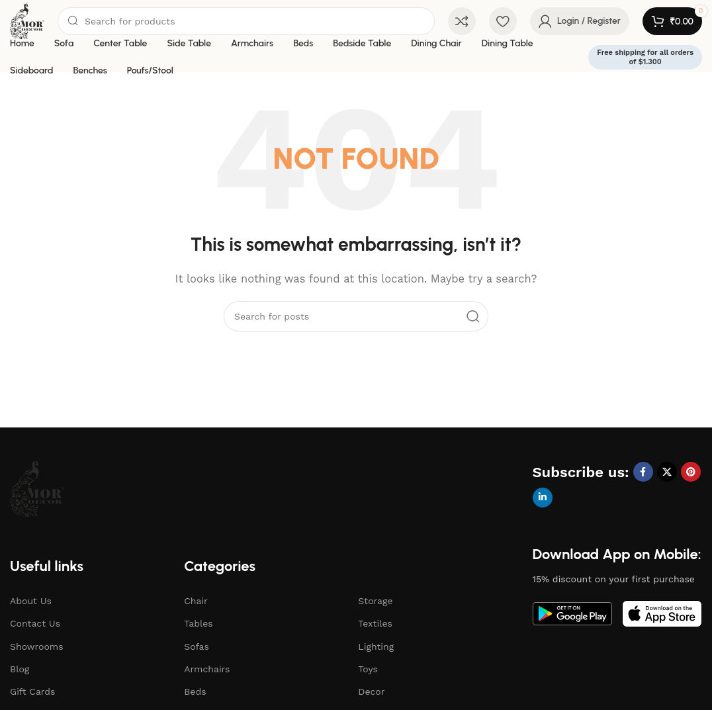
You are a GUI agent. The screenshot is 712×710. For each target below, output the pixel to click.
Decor (371, 691)
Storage (375, 601)
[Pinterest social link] (691, 472)
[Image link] (37, 488)
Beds (195, 691)
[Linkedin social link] (543, 498)
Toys (368, 669)
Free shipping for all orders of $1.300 (645, 57)
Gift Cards (32, 691)
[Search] (246, 21)
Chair (196, 601)
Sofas (196, 646)
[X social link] (667, 472)
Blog (19, 669)
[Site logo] (27, 20)
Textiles (375, 623)
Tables (198, 623)
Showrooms (37, 646)
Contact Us (35, 623)
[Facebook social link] (643, 472)
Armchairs (207, 669)
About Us (31, 601)
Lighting (376, 646)
